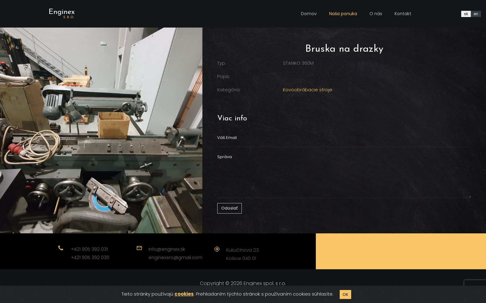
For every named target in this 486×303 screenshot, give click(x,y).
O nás (375, 14)
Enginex (62, 13)
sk (466, 13)
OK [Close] (345, 294)
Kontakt (403, 14)
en (476, 13)
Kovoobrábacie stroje (307, 89)
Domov (309, 14)
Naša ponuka (343, 14)
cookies (184, 294)
